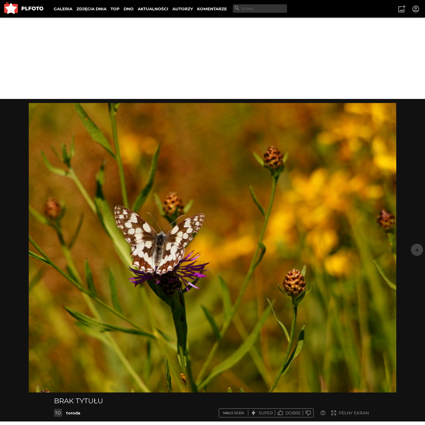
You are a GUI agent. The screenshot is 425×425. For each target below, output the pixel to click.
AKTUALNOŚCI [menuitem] (153, 8)
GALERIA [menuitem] (63, 8)
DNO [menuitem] (129, 8)
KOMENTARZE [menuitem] (212, 8)
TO (58, 413)
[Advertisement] (212, 58)
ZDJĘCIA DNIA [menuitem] (91, 8)
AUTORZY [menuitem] (182, 8)
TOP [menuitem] (115, 8)
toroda (73, 413)
